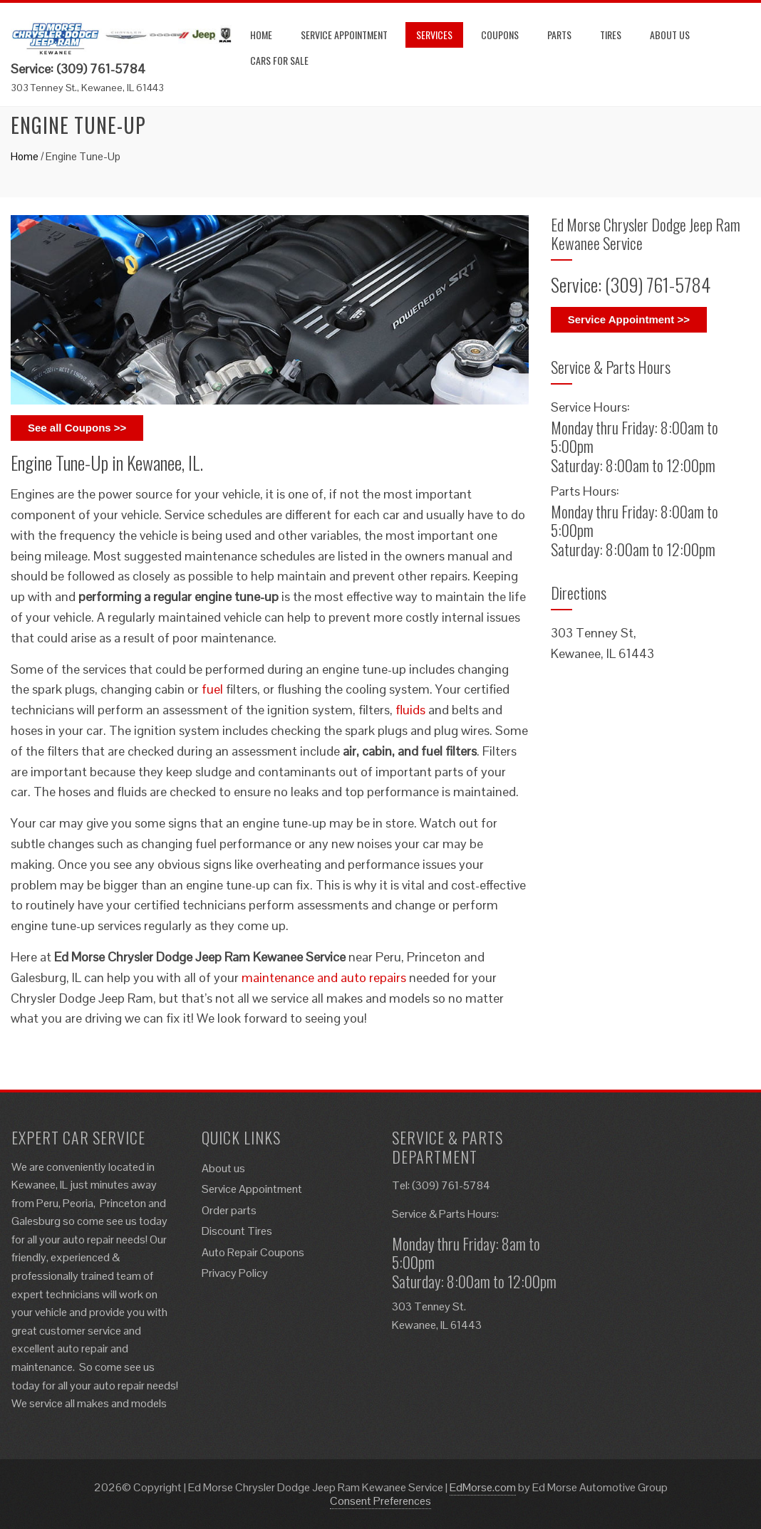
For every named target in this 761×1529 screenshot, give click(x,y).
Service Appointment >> (629, 319)
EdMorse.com (483, 1487)
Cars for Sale (279, 60)
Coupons (500, 34)
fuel (212, 689)
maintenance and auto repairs (324, 977)
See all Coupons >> (77, 428)
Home (261, 34)
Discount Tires (237, 1230)
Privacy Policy (235, 1273)
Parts (559, 34)
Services (434, 34)
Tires (610, 34)
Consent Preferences (380, 1500)
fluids (410, 709)
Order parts (229, 1210)
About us (670, 34)
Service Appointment (344, 34)
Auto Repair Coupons (253, 1252)
